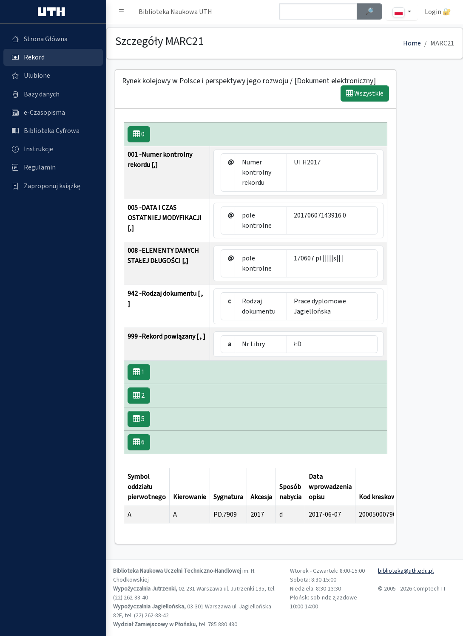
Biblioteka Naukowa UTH (175, 12)
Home (412, 43)
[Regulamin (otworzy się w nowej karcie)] (53, 167)
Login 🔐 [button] (438, 12)
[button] (121, 11)
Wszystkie (364, 93)
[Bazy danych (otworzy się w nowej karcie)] (53, 94)
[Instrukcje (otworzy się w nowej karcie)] (53, 149)
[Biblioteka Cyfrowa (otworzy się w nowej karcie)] (53, 130)
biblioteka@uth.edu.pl (406, 571)
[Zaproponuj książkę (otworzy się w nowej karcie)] (53, 186)
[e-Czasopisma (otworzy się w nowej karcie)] (53, 112)
